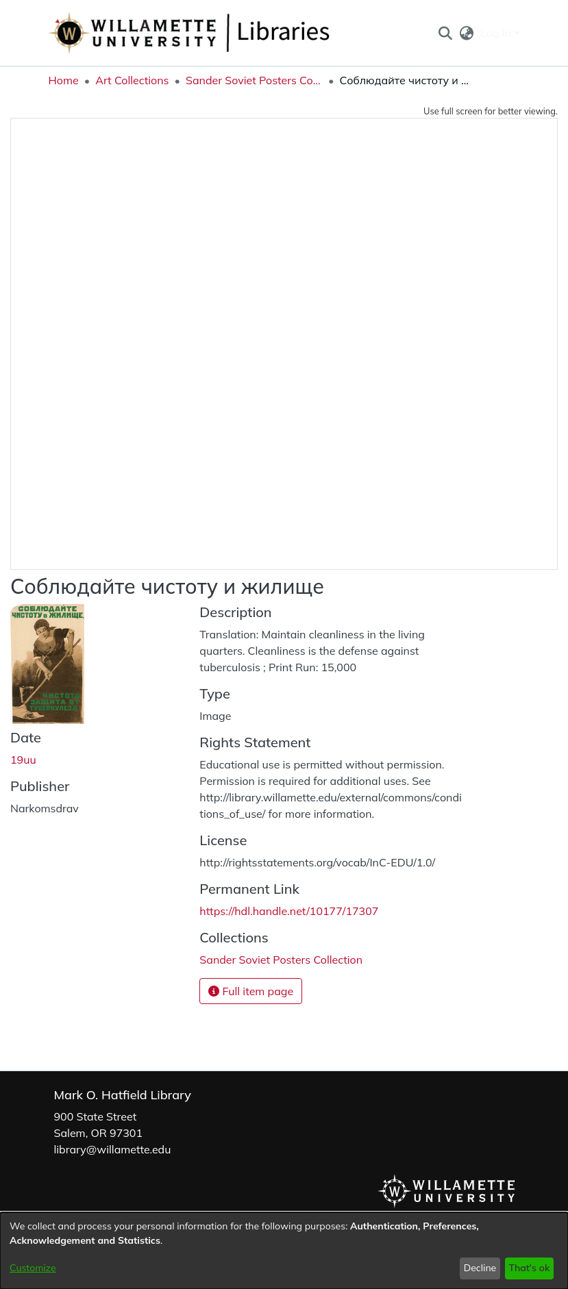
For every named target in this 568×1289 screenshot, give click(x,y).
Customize (33, 1268)
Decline (480, 1268)
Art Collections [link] (132, 80)
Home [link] (64, 80)
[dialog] (284, 1250)
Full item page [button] (250, 991)
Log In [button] (497, 33)
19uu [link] (23, 759)
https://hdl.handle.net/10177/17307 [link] (288, 911)
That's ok (529, 1268)
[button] (445, 33)
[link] (280, 959)
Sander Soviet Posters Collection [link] (254, 80)
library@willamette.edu (112, 1149)
